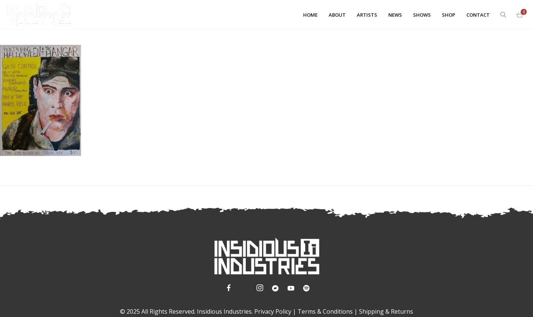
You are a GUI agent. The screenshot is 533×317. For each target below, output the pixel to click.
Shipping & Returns (386, 311)
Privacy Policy (272, 311)
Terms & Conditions (325, 311)
